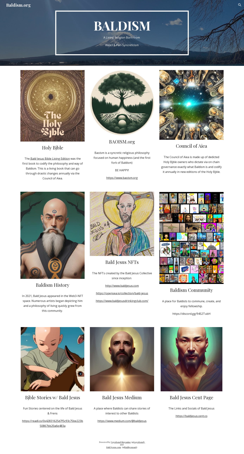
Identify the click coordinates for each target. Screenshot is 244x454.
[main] (122, 33)
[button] (240, 5)
